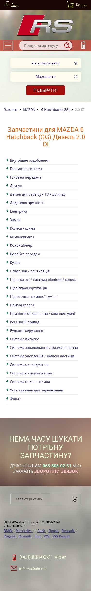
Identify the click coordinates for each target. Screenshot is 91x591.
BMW (8, 530)
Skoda (53, 530)
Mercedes (24, 530)
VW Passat (61, 536)
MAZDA (29, 109)
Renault (68, 530)
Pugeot (10, 536)
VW (47, 536)
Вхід (14, 4)
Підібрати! (45, 90)
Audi (41, 530)
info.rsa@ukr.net (33, 568)
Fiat (38, 536)
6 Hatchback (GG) (55, 109)
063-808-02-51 (57, 466)
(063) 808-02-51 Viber (43, 557)
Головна (11, 109)
